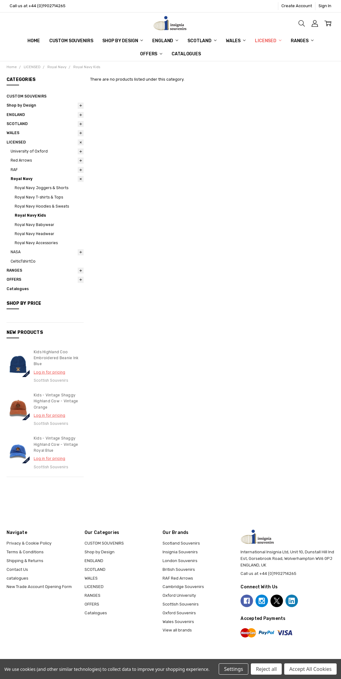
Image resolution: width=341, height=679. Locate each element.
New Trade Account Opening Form (39, 586)
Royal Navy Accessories (36, 243)
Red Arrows (21, 160)
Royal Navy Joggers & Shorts (41, 188)
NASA (16, 252)
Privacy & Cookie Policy (29, 543)
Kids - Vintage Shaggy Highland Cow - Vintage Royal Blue (56, 444)
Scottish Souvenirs (181, 604)
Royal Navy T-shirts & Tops (39, 197)
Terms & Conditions (25, 552)
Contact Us (17, 569)
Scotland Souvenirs (181, 543)
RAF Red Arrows (178, 578)
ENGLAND (165, 40)
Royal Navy (21, 179)
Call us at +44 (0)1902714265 (38, 5)
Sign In (325, 5)
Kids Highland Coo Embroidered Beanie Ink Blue (56, 358)
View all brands (177, 630)
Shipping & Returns (25, 560)
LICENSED (268, 40)
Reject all (266, 669)
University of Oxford (29, 151)
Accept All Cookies (310, 669)
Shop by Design (122, 40)
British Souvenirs (179, 569)
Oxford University (179, 595)
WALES (236, 40)
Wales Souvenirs (178, 621)
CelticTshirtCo (23, 261)
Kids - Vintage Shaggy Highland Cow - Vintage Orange (56, 401)
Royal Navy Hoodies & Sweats (42, 206)
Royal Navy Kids (30, 215)
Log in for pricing (49, 372)
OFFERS (151, 54)
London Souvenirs (180, 560)
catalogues (17, 578)
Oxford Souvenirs (179, 613)
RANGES (302, 40)
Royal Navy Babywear (34, 225)
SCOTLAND (202, 40)
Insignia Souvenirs (180, 552)
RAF (14, 170)
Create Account (296, 5)
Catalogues (186, 54)
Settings (233, 669)
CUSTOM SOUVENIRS (71, 40)
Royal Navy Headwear (34, 234)
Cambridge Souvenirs (183, 586)
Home (33, 40)
